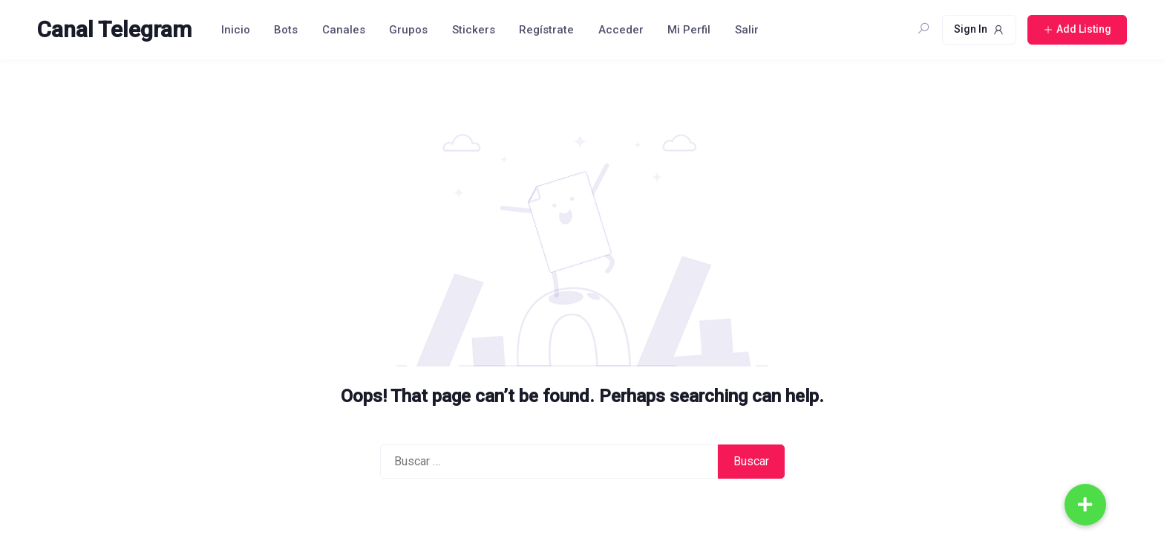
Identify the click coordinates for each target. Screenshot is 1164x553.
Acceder (621, 29)
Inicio (235, 29)
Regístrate (546, 29)
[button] (1085, 504)
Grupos (408, 29)
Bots (286, 29)
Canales (343, 29)
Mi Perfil (688, 29)
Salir (747, 29)
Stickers (473, 29)
